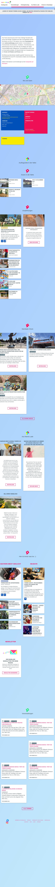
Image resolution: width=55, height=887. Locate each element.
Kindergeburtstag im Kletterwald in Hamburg (14, 637)
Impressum (47, 844)
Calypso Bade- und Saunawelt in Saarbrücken (14, 273)
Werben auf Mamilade (20, 844)
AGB (31, 846)
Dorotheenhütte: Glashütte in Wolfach (14, 252)
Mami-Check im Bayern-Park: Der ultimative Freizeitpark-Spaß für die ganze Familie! (11, 351)
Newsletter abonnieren (10, 697)
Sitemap (39, 846)
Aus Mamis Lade (35, 4)
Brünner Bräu (13, 180)
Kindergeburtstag (25, 4)
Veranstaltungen (15, 4)
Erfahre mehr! (34, 510)
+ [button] (1, 86)
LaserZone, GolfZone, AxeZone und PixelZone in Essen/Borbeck (37, 654)
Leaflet (48, 104)
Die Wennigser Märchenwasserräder (14, 648)
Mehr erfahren (34, 242)
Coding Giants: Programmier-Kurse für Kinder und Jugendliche (33, 609)
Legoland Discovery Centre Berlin (14, 283)
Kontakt (26, 846)
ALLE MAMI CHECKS (27, 442)
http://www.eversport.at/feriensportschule (10, 117)
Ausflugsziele (4, 4)
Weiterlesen (12, 378)
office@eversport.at (6, 118)
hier (30, 12)
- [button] (1, 88)
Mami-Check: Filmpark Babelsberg (40, 349)
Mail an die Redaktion (30, 130)
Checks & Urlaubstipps (46, 4)
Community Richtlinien (37, 844)
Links (34, 846)
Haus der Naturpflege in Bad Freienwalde (14, 627)
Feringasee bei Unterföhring (10, 607)
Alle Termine (27, 832)
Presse (29, 844)
